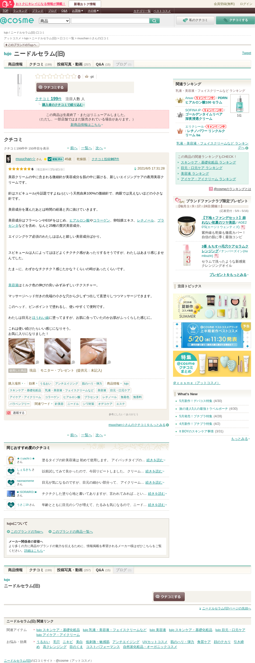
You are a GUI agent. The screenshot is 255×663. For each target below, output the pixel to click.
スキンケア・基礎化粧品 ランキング (208, 162)
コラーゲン (101, 220)
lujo (7, 53)
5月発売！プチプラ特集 (195, 416)
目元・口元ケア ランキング (201, 168)
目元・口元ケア (120, 390)
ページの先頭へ (226, 608)
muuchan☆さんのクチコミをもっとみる (137, 425)
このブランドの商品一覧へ (72, 532)
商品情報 (15, 64)
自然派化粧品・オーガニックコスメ (150, 647)
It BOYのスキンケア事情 (196, 431)
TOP (5, 10)
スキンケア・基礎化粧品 (25, 390)
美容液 (13, 285)
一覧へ (86, 148)
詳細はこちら (33, 550)
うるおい (45, 383)
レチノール (145, 220)
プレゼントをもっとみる (228, 275)
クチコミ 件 (48, 99)
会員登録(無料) (224, 4)
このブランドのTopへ (27, 532)
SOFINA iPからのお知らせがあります (212, 110)
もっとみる (239, 439)
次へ (99, 148)
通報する (16, 413)
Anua (189, 98)
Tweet (246, 53)
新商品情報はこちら (86, 125)
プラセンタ (91, 397)
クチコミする (52, 87)
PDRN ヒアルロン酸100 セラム (206, 100)
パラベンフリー (20, 403)
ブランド (37, 10)
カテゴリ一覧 (142, 10)
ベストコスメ (162, 10)
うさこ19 (23, 504)
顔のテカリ (222, 642)
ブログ (52, 10)
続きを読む (154, 460)
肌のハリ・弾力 (92, 383)
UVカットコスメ (155, 642)
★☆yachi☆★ (26, 458)
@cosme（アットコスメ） (74, 660)
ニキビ (68, 642)
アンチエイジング (66, 383)
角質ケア (204, 642)
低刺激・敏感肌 (98, 642)
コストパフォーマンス (103, 647)
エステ (120, 403)
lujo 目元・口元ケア (230, 630)
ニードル (73, 403)
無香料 (137, 397)
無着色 (125, 397)
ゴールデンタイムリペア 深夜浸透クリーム (205, 116)
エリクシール (194, 126)
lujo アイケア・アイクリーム (58, 635)
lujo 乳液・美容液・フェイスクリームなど (114, 630)
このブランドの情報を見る (21, 44)
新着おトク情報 (85, 4)
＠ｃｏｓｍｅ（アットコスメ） (196, 383)
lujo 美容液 (158, 630)
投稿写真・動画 (74, 64)
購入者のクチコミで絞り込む (62, 105)
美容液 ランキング (195, 174)
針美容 (59, 403)
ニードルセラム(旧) (39, 53)
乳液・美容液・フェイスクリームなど (69, 390)
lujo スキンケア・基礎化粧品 (58, 630)
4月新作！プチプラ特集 (195, 424)
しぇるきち (24, 469)
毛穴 (56, 642)
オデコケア (105, 403)
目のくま (76, 647)
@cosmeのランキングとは (232, 189)
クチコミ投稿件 (105, 159)
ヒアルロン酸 (79, 220)
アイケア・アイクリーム (25, 397)
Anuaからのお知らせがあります (204, 98)
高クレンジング (55, 647)
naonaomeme (25, 480)
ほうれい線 (40, 318)
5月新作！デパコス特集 (195, 401)
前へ (74, 148)
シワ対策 (88, 403)
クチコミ (40, 64)
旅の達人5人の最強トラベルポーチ (203, 409)
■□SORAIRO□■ (27, 491)
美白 (79, 642)
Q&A (64, 10)
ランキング (20, 10)
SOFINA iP (193, 110)
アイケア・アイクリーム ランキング (208, 179)
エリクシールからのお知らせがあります (215, 126)
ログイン (246, 4)
